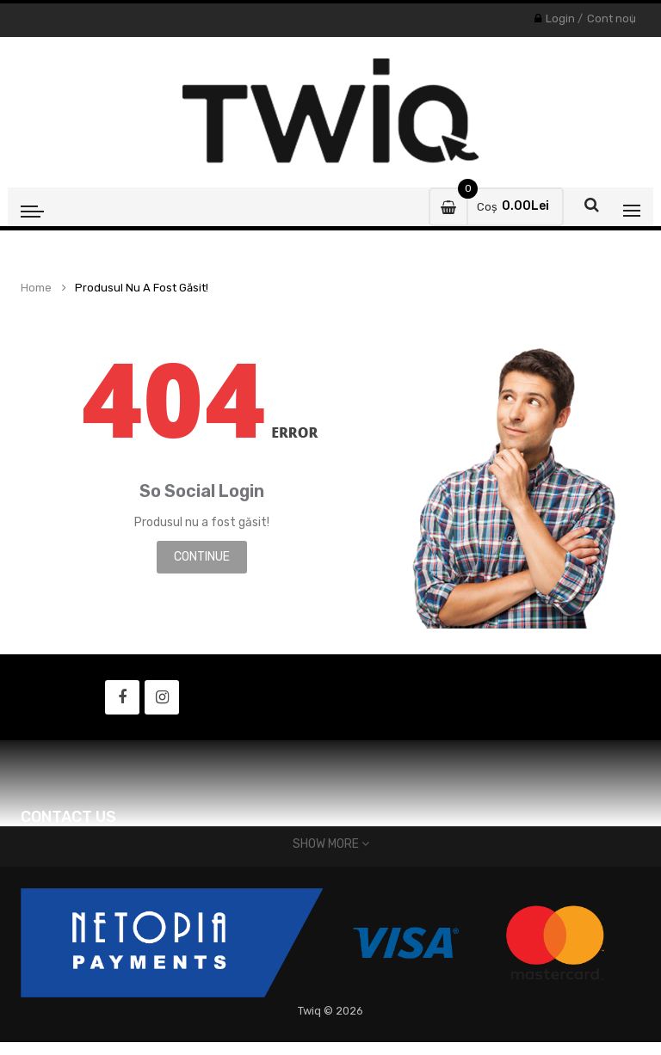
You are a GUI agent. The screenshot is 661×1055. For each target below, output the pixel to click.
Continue (202, 556)
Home (36, 288)
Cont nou (611, 18)
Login (560, 18)
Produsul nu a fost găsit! (141, 288)
